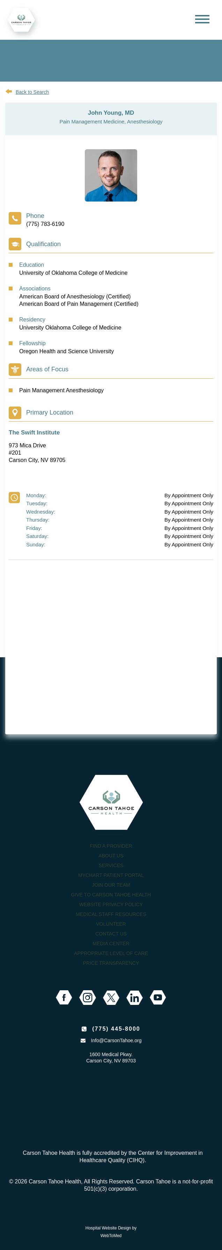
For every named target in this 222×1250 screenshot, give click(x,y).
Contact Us (111, 934)
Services (111, 865)
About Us (110, 855)
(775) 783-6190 (45, 224)
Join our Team (111, 885)
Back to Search (32, 92)
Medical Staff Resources (111, 914)
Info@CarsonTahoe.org (116, 1040)
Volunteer (111, 924)
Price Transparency (111, 963)
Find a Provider (111, 846)
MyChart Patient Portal (111, 875)
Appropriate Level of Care (111, 953)
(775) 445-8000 (116, 1029)
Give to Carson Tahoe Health (111, 894)
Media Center (110, 943)
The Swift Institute (34, 432)
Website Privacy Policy (111, 904)
